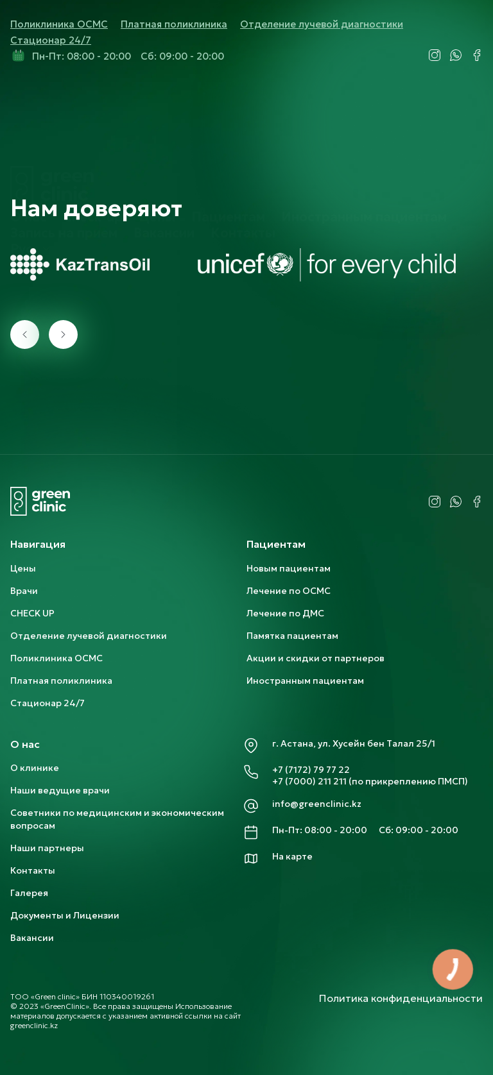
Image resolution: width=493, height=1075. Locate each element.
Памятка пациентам (292, 635)
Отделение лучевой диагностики (321, 24)
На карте (292, 856)
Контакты (243, 143)
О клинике (34, 768)
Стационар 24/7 (50, 40)
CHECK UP (32, 613)
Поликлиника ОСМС (59, 24)
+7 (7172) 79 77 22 (311, 769)
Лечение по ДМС (285, 613)
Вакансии (164, 143)
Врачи (24, 591)
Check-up (93, 127)
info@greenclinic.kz (316, 803)
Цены (157, 127)
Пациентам (228, 127)
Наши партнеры (47, 848)
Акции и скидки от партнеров (315, 658)
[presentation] (24, 334)
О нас (28, 127)
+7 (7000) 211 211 (309, 781)
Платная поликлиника (174, 24)
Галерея (29, 893)
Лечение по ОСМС (288, 591)
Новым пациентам (288, 568)
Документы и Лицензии (64, 915)
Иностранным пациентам (364, 127)
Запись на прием (63, 143)
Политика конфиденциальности (401, 998)
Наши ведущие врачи (60, 790)
